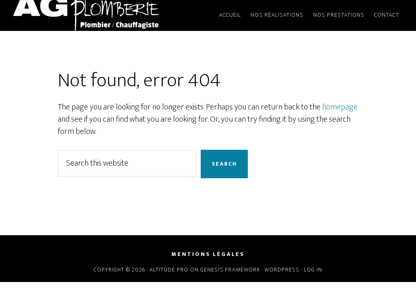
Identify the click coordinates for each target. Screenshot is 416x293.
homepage (340, 107)
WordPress (281, 269)
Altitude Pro (169, 269)
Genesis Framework (230, 269)
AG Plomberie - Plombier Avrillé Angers (86, 15)
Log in (313, 269)
